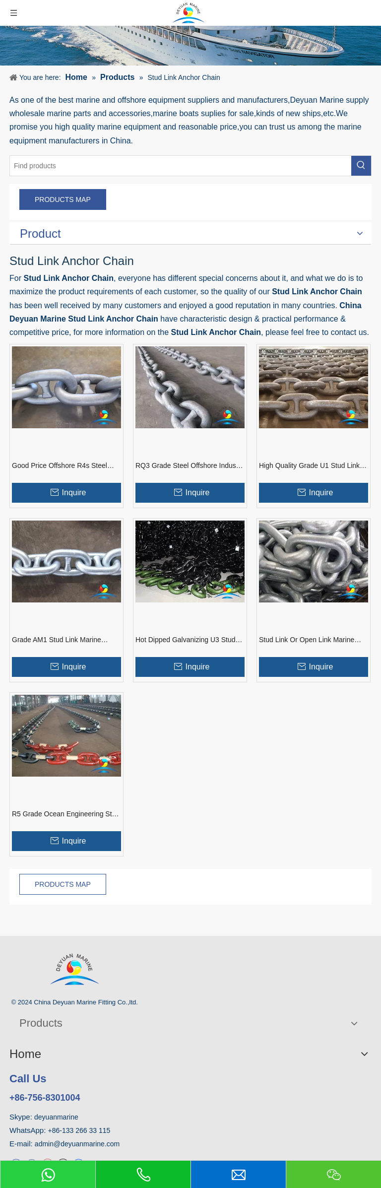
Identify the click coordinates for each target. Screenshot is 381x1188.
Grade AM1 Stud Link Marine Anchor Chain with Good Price (58, 640)
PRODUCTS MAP (63, 199)
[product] (190, 46)
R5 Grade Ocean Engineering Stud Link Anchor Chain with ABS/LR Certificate (66, 814)
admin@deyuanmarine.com (77, 1144)
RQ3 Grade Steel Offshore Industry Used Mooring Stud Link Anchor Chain (189, 466)
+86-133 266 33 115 (79, 1130)
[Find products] (180, 166)
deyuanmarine (56, 1117)
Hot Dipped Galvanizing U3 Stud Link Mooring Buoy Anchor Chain (186, 640)
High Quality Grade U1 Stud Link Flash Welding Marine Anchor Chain (309, 466)
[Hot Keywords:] (361, 166)
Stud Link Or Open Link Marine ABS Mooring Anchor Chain (306, 640)
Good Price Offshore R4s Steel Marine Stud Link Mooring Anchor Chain (63, 466)
